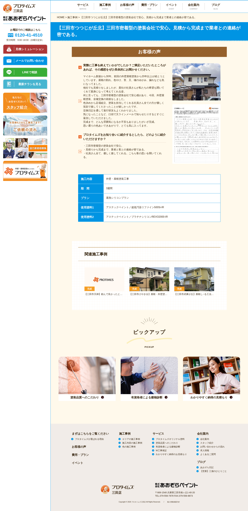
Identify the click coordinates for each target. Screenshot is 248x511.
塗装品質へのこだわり (167, 443)
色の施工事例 (129, 446)
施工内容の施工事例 (132, 443)
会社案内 (193, 6)
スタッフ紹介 (207, 443)
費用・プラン (149, 6)
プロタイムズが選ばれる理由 (89, 439)
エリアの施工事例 (131, 439)
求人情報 (204, 450)
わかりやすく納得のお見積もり (171, 454)
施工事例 (72, 17)
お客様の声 (127, 6)
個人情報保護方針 (173, 502)
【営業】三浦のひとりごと (213, 471)
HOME (61, 17)
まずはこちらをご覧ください (90, 433)
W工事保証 (161, 450)
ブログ (215, 6)
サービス (158, 433)
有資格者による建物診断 (168, 446)
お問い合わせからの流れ (212, 446)
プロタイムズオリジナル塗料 (170, 439)
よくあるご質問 (208, 454)
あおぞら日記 (207, 467)
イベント (171, 6)
